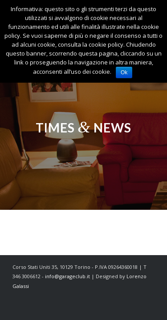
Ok (124, 72)
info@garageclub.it (67, 276)
